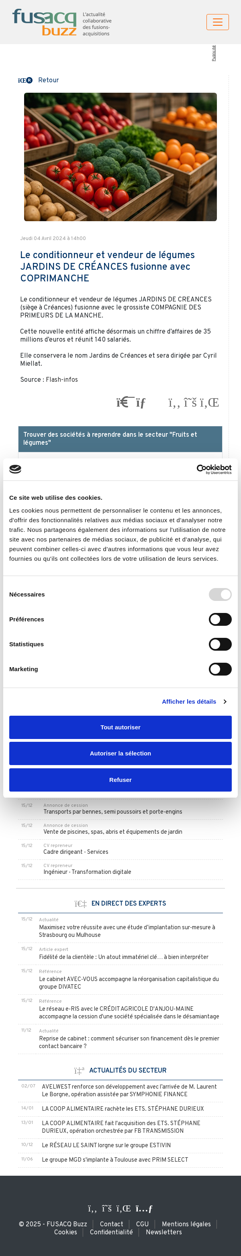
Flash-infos (62, 380)
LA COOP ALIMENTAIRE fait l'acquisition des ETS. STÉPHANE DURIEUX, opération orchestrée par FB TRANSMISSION (121, 1127)
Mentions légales (186, 1225)
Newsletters (164, 1233)
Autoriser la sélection (120, 753)
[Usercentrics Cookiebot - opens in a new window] (196, 469)
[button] (38, 80)
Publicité (213, 53)
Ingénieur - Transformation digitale (87, 872)
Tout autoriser (120, 727)
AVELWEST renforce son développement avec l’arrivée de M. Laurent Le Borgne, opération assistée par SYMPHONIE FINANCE (129, 1091)
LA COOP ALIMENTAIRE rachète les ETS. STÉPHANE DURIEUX (123, 1109)
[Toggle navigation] (217, 22)
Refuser (120, 779)
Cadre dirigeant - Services (75, 852)
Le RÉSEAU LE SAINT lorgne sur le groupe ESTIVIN (106, 1146)
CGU (142, 1225)
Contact (111, 1225)
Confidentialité (111, 1233)
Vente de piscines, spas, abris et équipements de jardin (112, 832)
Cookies (65, 1233)
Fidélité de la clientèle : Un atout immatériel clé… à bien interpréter (123, 957)
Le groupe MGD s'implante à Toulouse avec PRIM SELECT (115, 1160)
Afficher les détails (189, 701)
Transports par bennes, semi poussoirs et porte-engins (112, 812)
